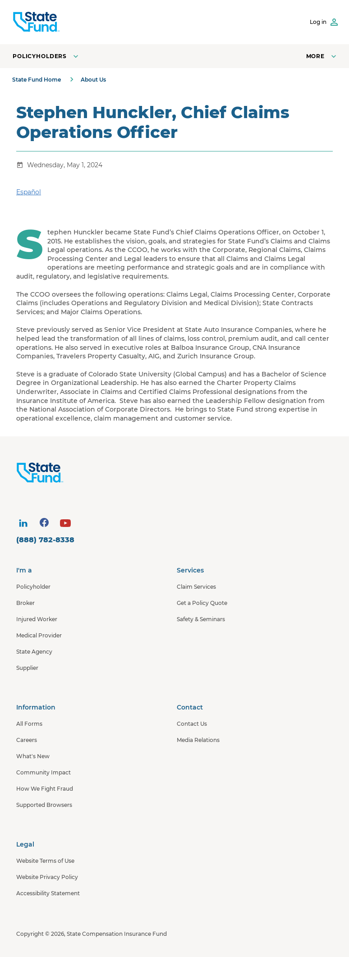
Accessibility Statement (48, 893)
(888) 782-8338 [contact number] (45, 540)
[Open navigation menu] (322, 56)
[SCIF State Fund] (36, 22)
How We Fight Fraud (44, 788)
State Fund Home (36, 79)
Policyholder (33, 586)
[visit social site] (23, 523)
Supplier (27, 667)
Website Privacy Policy (47, 877)
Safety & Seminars (201, 619)
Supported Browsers (44, 804)
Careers (26, 740)
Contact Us (192, 723)
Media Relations (198, 740)
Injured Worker (36, 619)
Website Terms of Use (45, 860)
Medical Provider (39, 635)
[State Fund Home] (176, 472)
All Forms (29, 723)
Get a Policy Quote (202, 603)
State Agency (34, 651)
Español (28, 192)
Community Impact (43, 772)
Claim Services (196, 586)
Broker (25, 603)
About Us (93, 79)
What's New (33, 756)
